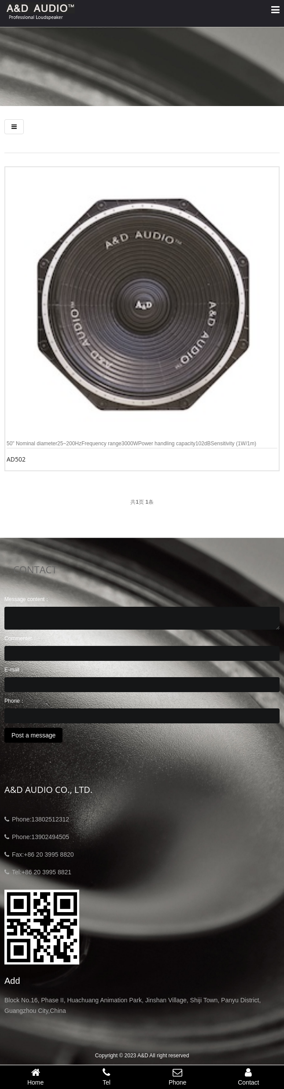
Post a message (33, 735)
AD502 (16, 459)
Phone (177, 1076)
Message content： (27, 599)
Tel (106, 1076)
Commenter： (20, 638)
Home (35, 1076)
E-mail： (14, 670)
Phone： (14, 701)
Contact (248, 1076)
